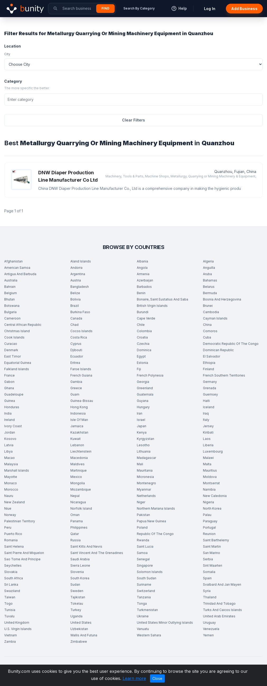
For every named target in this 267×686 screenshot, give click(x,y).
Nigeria (208, 502)
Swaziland (12, 591)
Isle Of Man (79, 420)
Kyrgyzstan (145, 439)
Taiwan (9, 597)
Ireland (9, 420)
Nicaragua (78, 502)
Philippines (79, 527)
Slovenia (77, 572)
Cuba (207, 337)
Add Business (244, 8)
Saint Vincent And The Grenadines (96, 553)
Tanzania (144, 597)
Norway (10, 515)
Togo (8, 603)
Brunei (208, 306)
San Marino (211, 553)
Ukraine (143, 616)
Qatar (74, 534)
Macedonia (79, 458)
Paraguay (210, 521)
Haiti (206, 401)
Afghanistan (13, 261)
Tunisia (9, 610)
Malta (207, 464)
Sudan (75, 584)
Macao (9, 458)
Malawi (208, 458)
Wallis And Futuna (83, 635)
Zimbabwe (78, 641)
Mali (140, 464)
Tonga (142, 603)
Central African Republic (22, 325)
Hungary (143, 407)
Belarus (209, 287)
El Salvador (211, 356)
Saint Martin (212, 546)
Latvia (8, 445)
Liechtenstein (80, 451)
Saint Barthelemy (216, 540)
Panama (76, 521)
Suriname (144, 584)
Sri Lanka (11, 584)
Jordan (9, 432)
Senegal (143, 559)
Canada (76, 318)
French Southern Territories (224, 375)
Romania (11, 540)
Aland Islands (80, 261)
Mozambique (80, 489)
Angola (142, 268)
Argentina (77, 274)
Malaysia (11, 464)
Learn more (134, 678)
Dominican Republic (218, 350)
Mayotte (10, 477)
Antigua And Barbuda (20, 274)
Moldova (210, 477)
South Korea (79, 578)
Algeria (208, 261)
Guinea (9, 401)
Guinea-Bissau (81, 401)
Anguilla (209, 268)
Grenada (209, 388)
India (8, 413)
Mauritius (210, 470)
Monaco (10, 483)
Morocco (11, 489)
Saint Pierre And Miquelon (24, 553)
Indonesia (78, 413)
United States (80, 622)
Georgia (143, 382)
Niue (7, 508)
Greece (76, 388)
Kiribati (208, 432)
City (7, 54)
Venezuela (211, 629)
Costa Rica (78, 337)
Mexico (76, 477)
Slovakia (10, 572)
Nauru (8, 496)
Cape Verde (146, 318)
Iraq (206, 413)
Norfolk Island (81, 508)
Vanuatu (143, 629)
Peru (7, 527)
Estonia (142, 363)
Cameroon (12, 318)
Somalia (209, 572)
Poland (142, 527)
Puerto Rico (13, 534)
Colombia (144, 331)
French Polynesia (150, 375)
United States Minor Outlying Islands (165, 622)
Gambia (76, 382)
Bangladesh (79, 287)
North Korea (212, 508)
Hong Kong (79, 407)
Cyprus (75, 344)
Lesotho (143, 445)
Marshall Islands (16, 470)
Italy (206, 420)
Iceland (208, 407)
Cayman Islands (215, 318)
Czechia (143, 344)
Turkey (75, 610)
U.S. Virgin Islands (18, 629)
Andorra (76, 268)
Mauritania (145, 470)
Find (105, 8)
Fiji (139, 369)
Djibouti (76, 350)
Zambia (10, 641)
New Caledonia (215, 496)
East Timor (12, 356)
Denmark (11, 350)
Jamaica (76, 426)
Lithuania (144, 451)
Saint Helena (14, 546)
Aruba (207, 274)
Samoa (142, 553)
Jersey (208, 426)
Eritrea (75, 363)
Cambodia (211, 312)
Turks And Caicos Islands (222, 610)
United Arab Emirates (219, 616)
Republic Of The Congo (155, 534)
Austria (75, 280)
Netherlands (146, 496)
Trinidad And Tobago (219, 603)
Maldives (77, 464)
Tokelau (76, 603)
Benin (141, 293)
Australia (10, 280)
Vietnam (10, 635)
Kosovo (10, 439)
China (207, 325)
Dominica (144, 350)
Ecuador (76, 356)
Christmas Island (17, 331)
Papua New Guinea (151, 521)
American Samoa (17, 268)
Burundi (142, 312)
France (9, 375)
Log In (209, 8)
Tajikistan (77, 597)
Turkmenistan (147, 610)
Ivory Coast (13, 426)
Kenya (142, 432)
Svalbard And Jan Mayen (222, 584)
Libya (8, 451)
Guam (74, 394)
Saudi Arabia (80, 559)
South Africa (13, 578)
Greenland (145, 388)
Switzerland (146, 591)
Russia (75, 540)
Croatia (142, 337)
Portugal (209, 527)
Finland (208, 369)
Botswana (12, 306)
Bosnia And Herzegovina (222, 299)
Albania (142, 261)
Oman (75, 515)
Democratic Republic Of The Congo (231, 344)
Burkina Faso (80, 312)
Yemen (208, 635)
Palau (207, 515)
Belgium (10, 293)
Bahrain (10, 287)
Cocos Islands (81, 331)
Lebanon (77, 445)
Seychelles (13, 565)
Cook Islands (14, 337)
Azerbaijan (145, 280)
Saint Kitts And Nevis (86, 546)
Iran (139, 413)
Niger (141, 502)
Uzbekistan (79, 629)
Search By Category (139, 8)
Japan (141, 426)
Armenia (143, 274)
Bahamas (210, 280)
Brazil (74, 306)
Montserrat (211, 483)
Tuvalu (9, 616)
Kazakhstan (79, 432)
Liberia (208, 445)
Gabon (9, 382)
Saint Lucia (145, 546)
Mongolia (77, 483)
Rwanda (143, 540)
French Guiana (81, 375)
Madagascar (146, 458)
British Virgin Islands (152, 306)
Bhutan (9, 299)
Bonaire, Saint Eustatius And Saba (162, 299)
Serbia (208, 559)
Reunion (209, 534)
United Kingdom (16, 622)
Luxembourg (213, 451)
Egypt (141, 356)
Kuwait (75, 439)
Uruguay (209, 622)
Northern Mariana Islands (156, 508)
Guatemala (145, 394)
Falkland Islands (16, 369)
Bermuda (210, 293)
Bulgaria (10, 312)
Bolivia (75, 299)
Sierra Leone (80, 565)
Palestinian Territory (19, 521)
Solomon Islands (150, 572)
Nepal (75, 496)
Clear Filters (133, 120)
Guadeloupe (13, 394)
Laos (207, 439)
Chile (141, 325)
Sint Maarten (212, 565)
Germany (210, 382)
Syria (207, 591)
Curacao (10, 344)
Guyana (142, 401)
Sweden (76, 591)
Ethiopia (209, 363)
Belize (75, 293)
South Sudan (146, 578)
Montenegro (146, 483)
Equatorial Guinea (17, 363)
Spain (207, 578)
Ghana (9, 388)
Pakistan (143, 515)
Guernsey (210, 394)
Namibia (209, 489)
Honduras (11, 407)
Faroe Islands (80, 369)
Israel (141, 420)
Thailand (209, 597)
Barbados (144, 287)
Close (157, 678)
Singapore (145, 565)
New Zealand (14, 502)
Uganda (76, 616)
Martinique (78, 470)
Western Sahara (149, 635)
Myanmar (144, 489)
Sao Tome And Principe (22, 559)
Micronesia (145, 477)
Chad (74, 325)
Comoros (210, 331)
